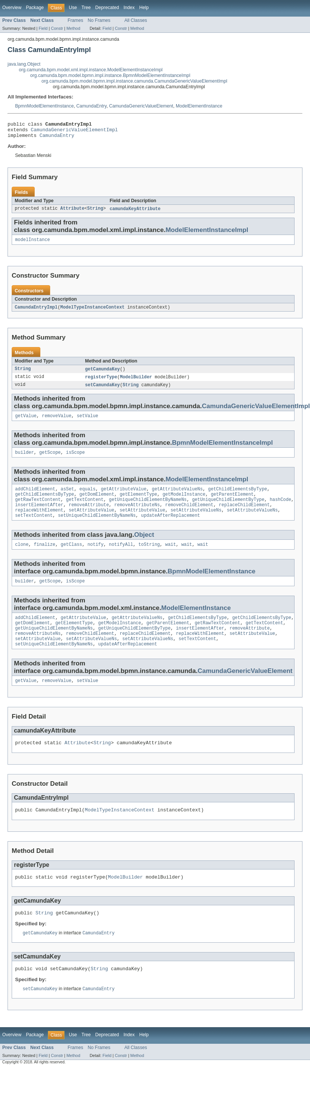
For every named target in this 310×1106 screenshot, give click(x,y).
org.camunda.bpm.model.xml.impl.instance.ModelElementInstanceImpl (91, 69)
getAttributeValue (123, 497)
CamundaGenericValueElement (141, 106)
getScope (50, 460)
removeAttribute (89, 515)
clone (22, 557)
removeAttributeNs (137, 515)
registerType (101, 382)
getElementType (138, 503)
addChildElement (35, 497)
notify (95, 557)
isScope (75, 460)
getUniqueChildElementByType (228, 509)
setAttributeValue (91, 521)
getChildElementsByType (237, 497)
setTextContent (34, 527)
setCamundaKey (102, 391)
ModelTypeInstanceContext (92, 312)
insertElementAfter (39, 515)
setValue (87, 422)
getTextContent (85, 509)
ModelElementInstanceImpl (207, 233)
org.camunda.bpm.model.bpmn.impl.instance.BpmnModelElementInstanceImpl (110, 75)
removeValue (56, 422)
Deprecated (107, 7)
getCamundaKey (102, 374)
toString (149, 557)
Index (129, 7)
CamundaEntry (91, 106)
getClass (71, 557)
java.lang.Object (24, 64)
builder (24, 460)
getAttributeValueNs (177, 497)
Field (43, 28)
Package (35, 7)
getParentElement (232, 503)
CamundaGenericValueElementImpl (74, 131)
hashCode (280, 509)
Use (73, 7)
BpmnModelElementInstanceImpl (222, 449)
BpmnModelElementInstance (44, 106)
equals (88, 497)
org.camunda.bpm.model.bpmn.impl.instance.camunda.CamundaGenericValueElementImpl (134, 81)
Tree (86, 7)
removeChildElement (189, 515)
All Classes (135, 20)
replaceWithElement (39, 521)
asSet (67, 497)
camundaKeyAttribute (135, 212)
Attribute (72, 212)
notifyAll (121, 557)
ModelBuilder (136, 382)
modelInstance (32, 244)
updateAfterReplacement (170, 527)
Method (73, 28)
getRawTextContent (38, 509)
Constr (57, 28)
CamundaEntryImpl (36, 312)
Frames (75, 20)
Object (144, 546)
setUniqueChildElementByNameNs (97, 527)
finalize (44, 557)
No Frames (99, 20)
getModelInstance (184, 503)
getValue (26, 422)
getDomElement (97, 503)
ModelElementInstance (199, 106)
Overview (11, 7)
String (95, 212)
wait (170, 557)
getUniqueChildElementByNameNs (148, 509)
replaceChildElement (244, 515)
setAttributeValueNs (195, 521)
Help (144, 7)
